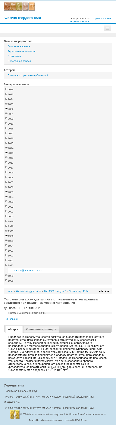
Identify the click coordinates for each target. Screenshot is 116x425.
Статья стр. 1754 (78, 291)
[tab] (14, 329)
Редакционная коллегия (22, 51)
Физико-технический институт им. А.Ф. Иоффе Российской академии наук (67, 414)
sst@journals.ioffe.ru (102, 18)
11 (36, 270)
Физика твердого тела (23, 18)
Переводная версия (19, 61)
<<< (101, 291)
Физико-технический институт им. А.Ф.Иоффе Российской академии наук (49, 396)
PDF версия (10, 319)
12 (40, 270)
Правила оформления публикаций (28, 75)
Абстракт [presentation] (14, 329)
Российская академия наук (21, 390)
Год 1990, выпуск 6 (55, 291)
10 (33, 270)
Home (10, 291)
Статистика (14, 56)
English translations (80, 21)
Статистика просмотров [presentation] (41, 329)
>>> (107, 291)
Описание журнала (19, 46)
